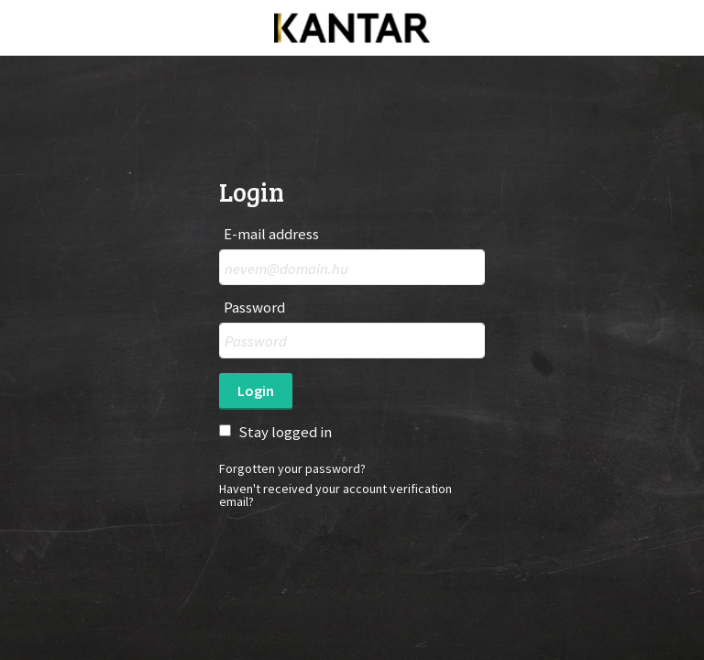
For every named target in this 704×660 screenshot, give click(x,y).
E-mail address (271, 234)
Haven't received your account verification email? (335, 495)
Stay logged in (285, 432)
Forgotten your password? (292, 468)
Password (254, 307)
